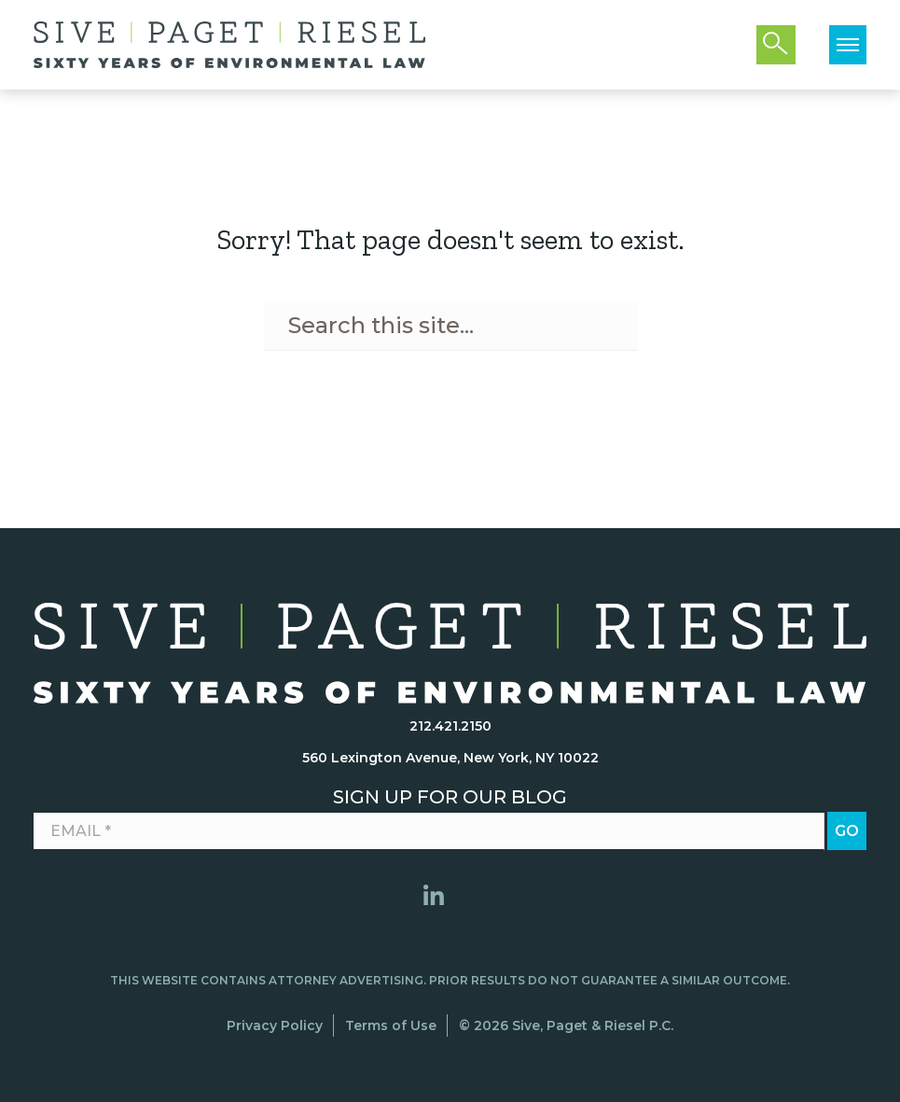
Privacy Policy (275, 1025)
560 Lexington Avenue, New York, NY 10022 (450, 757)
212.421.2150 (450, 726)
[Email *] (429, 831)
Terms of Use (390, 1025)
